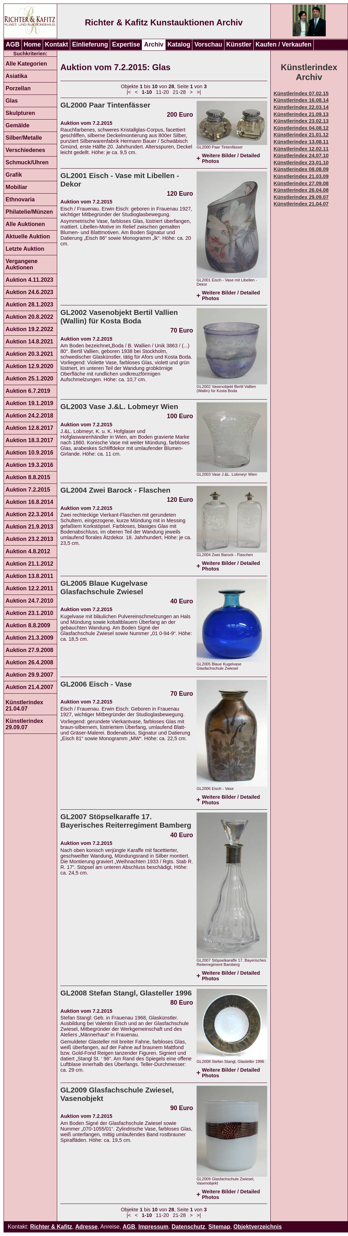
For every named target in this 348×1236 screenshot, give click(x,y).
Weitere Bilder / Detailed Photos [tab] (231, 158)
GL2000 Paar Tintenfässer (105, 105)
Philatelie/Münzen (29, 212)
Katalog (179, 44)
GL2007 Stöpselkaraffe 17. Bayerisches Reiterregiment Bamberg (125, 820)
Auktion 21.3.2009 (29, 638)
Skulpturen (20, 113)
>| (199, 92)
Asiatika (16, 76)
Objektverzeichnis (257, 1227)
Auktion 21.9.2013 (29, 527)
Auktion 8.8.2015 (28, 477)
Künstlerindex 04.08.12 (301, 128)
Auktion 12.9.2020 (29, 366)
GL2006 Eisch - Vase (96, 684)
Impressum (153, 1227)
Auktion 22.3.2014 (29, 514)
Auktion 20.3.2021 (29, 354)
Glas (12, 101)
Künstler (238, 44)
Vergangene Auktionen (22, 264)
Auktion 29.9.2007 (29, 675)
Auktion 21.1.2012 (29, 564)
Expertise (126, 44)
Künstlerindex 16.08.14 (301, 100)
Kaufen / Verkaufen (283, 44)
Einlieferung (90, 44)
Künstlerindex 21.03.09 (301, 176)
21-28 (179, 92)
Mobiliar (16, 187)
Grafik (14, 175)
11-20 (162, 92)
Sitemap (219, 1227)
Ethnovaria (20, 199)
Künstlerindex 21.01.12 (301, 135)
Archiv (153, 44)
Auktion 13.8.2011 (29, 576)
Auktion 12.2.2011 (29, 588)
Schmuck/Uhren (27, 162)
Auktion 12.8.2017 (29, 428)
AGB (12, 44)
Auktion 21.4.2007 (29, 687)
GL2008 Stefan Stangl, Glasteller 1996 (126, 993)
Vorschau (208, 44)
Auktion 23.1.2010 (29, 613)
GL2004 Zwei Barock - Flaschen (115, 490)
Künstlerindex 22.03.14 (301, 107)
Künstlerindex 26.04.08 (301, 190)
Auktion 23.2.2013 (29, 539)
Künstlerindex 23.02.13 (301, 121)
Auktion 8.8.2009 (28, 625)
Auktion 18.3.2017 (29, 440)
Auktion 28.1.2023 (29, 305)
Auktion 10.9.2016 (29, 453)
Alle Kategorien (26, 64)
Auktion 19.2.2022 (29, 329)
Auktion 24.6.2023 (29, 292)
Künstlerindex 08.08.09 (301, 169)
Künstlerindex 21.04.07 (24, 705)
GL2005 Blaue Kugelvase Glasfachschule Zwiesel (104, 587)
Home (32, 44)
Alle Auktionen (25, 224)
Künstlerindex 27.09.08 (301, 183)
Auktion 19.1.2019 (29, 403)
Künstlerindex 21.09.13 (301, 114)
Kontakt (56, 44)
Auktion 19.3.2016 (29, 465)
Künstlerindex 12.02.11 (301, 149)
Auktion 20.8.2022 (29, 317)
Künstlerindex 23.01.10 (301, 162)
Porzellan (18, 88)
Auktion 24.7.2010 (29, 601)
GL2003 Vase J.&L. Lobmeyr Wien (119, 406)
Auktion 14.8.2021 (29, 342)
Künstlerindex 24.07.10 (301, 155)
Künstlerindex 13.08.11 (301, 142)
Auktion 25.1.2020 (29, 379)
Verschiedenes (25, 150)
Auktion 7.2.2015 (28, 490)
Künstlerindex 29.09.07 (24, 724)
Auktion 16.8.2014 (29, 502)
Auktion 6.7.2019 (28, 391)
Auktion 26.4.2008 (29, 662)
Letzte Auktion (25, 249)
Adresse (86, 1227)
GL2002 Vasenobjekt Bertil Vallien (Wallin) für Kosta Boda (119, 316)
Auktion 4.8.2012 (28, 551)
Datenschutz (188, 1227)
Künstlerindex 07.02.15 (301, 93)
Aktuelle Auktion (28, 236)
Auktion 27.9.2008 (29, 650)
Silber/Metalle (24, 138)
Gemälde (18, 125)
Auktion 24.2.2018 (29, 416)
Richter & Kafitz (51, 1227)
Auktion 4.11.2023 (29, 280)
